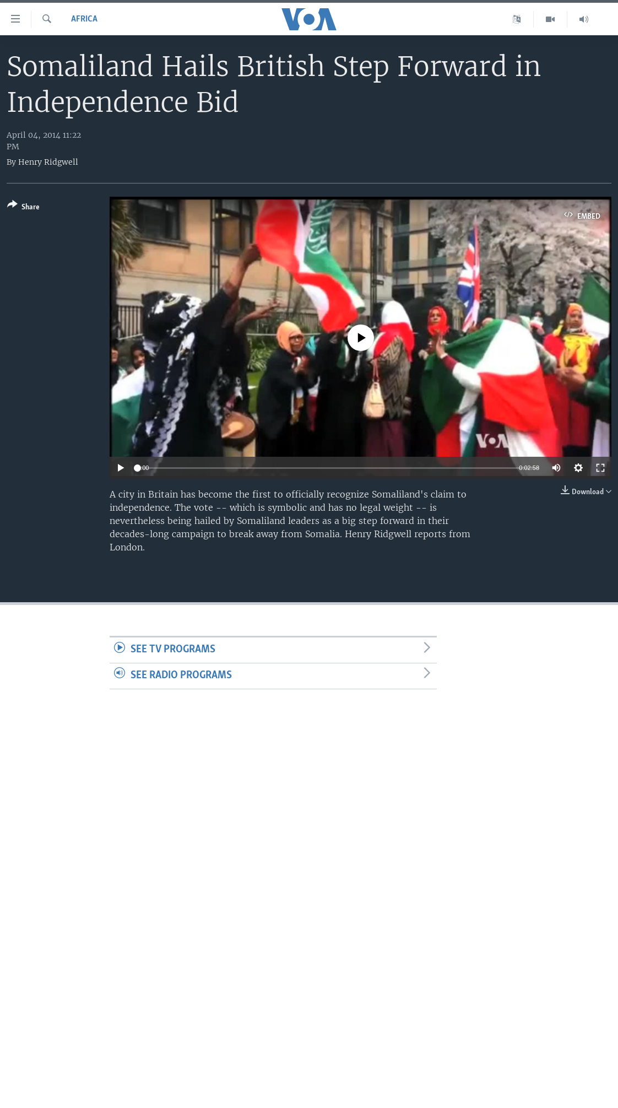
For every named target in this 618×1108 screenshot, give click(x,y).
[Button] (23, 208)
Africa (84, 19)
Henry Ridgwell (48, 162)
